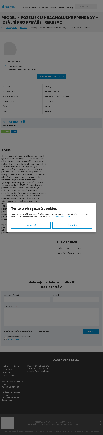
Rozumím (72, 225)
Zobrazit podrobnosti (61, 217)
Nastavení (31, 225)
